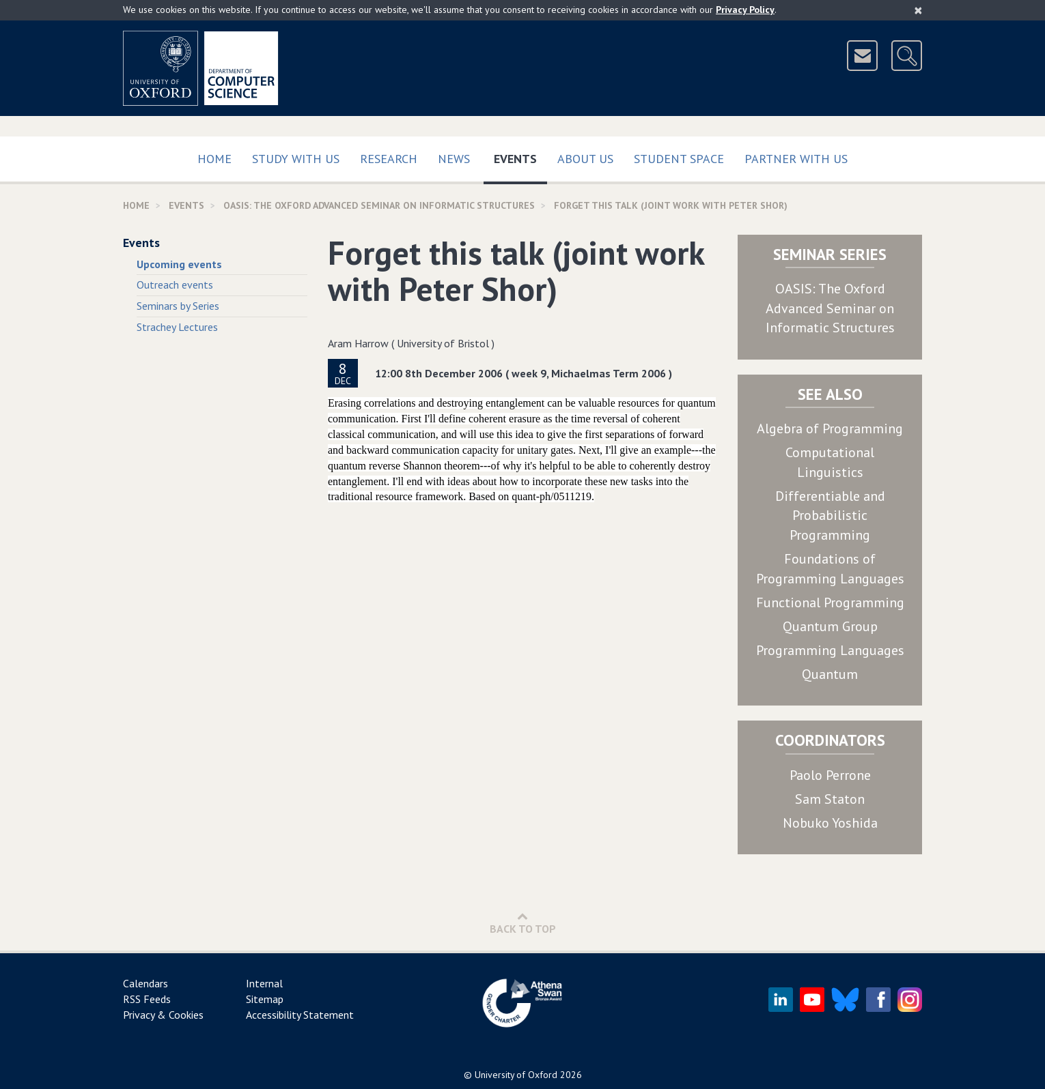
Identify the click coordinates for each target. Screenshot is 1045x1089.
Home (214, 158)
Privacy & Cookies (163, 1014)
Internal (264, 983)
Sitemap (264, 999)
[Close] (918, 10)
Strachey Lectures (177, 327)
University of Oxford (516, 1075)
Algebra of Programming (830, 428)
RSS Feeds (147, 999)
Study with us (295, 158)
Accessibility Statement (300, 1014)
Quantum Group (830, 626)
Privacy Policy (745, 9)
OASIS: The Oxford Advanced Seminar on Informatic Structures (830, 308)
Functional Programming (830, 602)
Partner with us (796, 158)
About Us (585, 158)
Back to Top (523, 922)
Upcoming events (179, 264)
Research (388, 158)
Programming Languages (830, 650)
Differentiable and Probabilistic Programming (830, 515)
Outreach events (175, 284)
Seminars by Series (178, 306)
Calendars (145, 983)
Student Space (679, 158)
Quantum (830, 674)
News (454, 158)
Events (520, 155)
